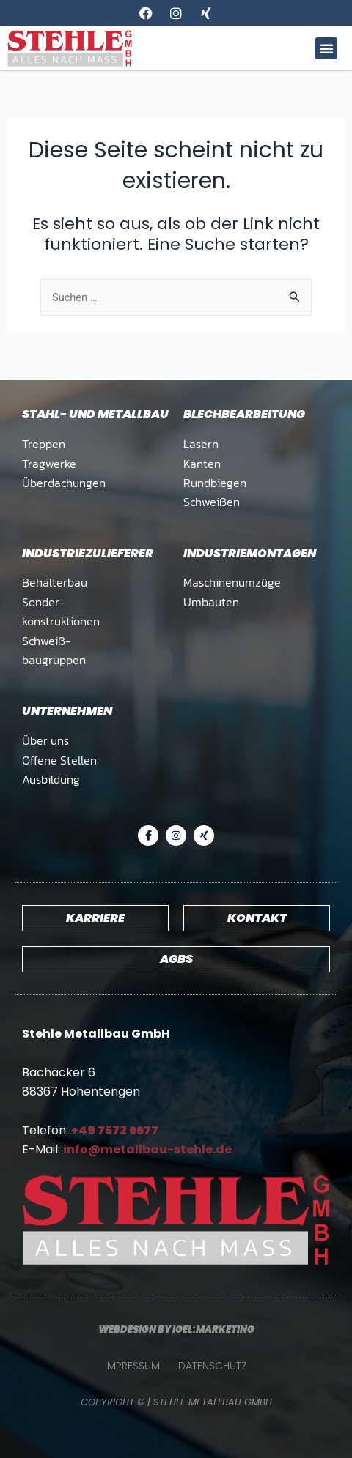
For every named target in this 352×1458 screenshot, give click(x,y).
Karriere (95, 918)
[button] (326, 48)
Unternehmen (67, 710)
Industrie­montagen (249, 553)
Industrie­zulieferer (87, 553)
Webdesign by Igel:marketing (176, 1329)
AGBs (176, 959)
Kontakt (257, 918)
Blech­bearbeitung (244, 414)
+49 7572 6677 (114, 1130)
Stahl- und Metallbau (95, 414)
